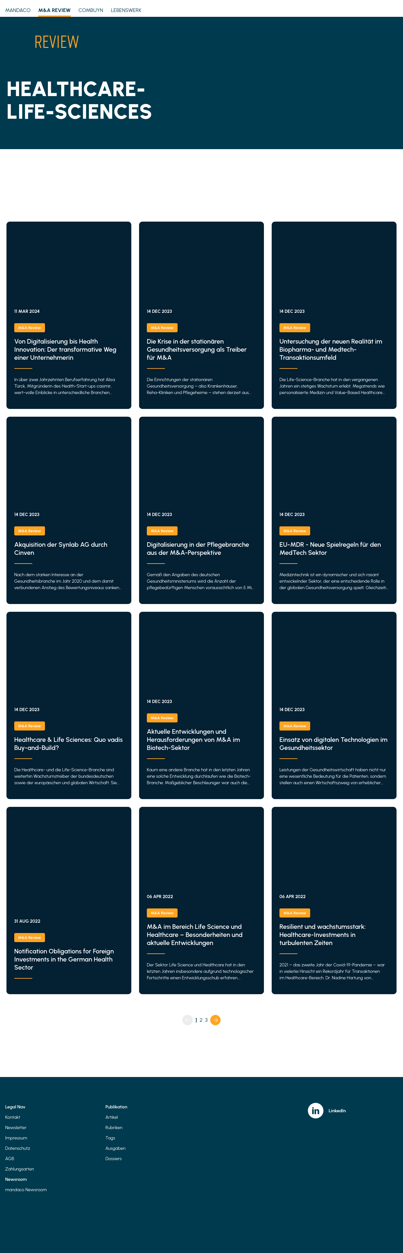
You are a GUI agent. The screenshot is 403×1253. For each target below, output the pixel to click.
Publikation (154, 41)
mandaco (17, 10)
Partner (222, 41)
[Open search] (391, 41)
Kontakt (253, 41)
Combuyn (90, 10)
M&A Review (54, 11)
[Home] (42, 41)
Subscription (339, 41)
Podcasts (190, 41)
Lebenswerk (126, 10)
